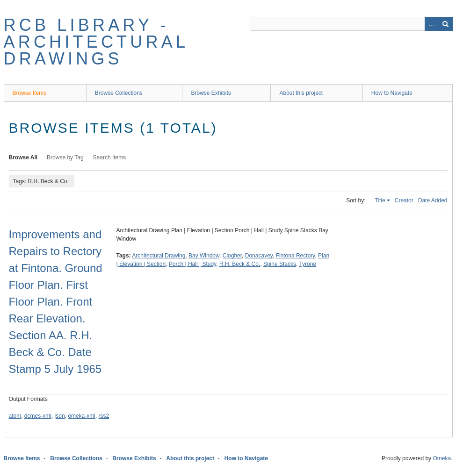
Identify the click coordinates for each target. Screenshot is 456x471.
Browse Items (30, 93)
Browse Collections (119, 93)
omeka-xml (81, 416)
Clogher (232, 255)
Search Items (109, 157)
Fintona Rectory (295, 255)
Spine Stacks (279, 264)
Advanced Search (432, 24)
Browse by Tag (65, 157)
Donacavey (259, 255)
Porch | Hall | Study (192, 264)
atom (15, 416)
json (60, 416)
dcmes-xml (37, 416)
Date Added (433, 200)
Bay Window (203, 255)
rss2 (104, 416)
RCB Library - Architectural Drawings (96, 41)
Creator (404, 200)
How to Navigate (392, 93)
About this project (301, 93)
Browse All (23, 157)
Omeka (442, 458)
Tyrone (307, 264)
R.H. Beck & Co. (239, 264)
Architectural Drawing (158, 255)
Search (446, 24)
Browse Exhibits (211, 93)
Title (380, 200)
